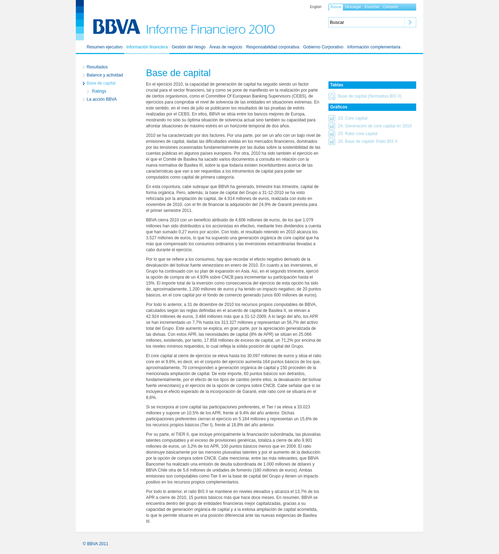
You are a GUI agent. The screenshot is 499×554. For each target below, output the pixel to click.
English (315, 7)
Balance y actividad (105, 75)
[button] (372, 96)
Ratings (99, 91)
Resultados (97, 67)
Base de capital (101, 83)
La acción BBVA (102, 99)
